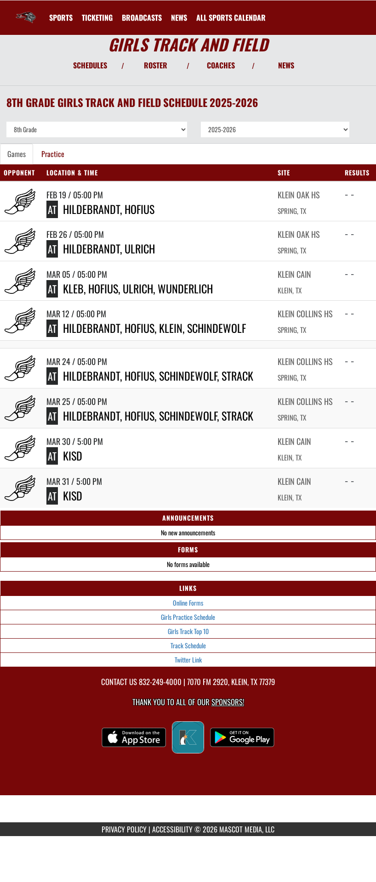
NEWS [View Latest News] (286, 65)
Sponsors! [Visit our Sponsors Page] (227, 702)
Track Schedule (188, 645)
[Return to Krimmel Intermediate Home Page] (26, 11)
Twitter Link (188, 659)
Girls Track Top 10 (188, 631)
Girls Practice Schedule (188, 617)
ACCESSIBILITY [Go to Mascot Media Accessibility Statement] (172, 829)
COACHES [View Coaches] (221, 65)
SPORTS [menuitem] (61, 17)
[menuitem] (97, 17)
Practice (52, 153)
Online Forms (188, 602)
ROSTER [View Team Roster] (155, 65)
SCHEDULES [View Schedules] (90, 65)
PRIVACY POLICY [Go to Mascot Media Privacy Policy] (124, 829)
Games (16, 153)
